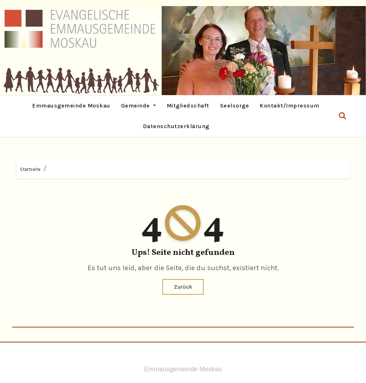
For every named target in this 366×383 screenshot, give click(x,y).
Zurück (183, 286)
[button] (342, 116)
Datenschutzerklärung (176, 126)
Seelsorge (234, 105)
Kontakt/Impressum (289, 105)
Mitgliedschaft (188, 105)
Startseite (30, 169)
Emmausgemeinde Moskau (71, 105)
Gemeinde (138, 105)
